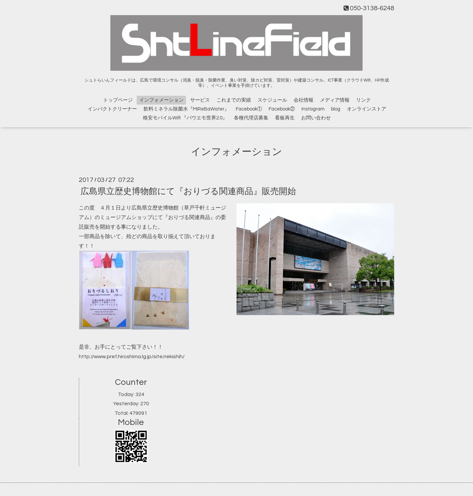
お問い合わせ (316, 117)
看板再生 (285, 117)
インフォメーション (161, 100)
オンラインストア (366, 109)
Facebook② (282, 109)
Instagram (313, 109)
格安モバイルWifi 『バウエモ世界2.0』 (185, 117)
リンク (363, 100)
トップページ (118, 100)
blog (335, 109)
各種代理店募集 (251, 117)
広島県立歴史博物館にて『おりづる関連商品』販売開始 (188, 191)
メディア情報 (334, 100)
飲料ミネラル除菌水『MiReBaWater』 (186, 109)
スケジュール (272, 100)
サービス (200, 100)
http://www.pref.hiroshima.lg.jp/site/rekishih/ (132, 356)
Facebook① (249, 109)
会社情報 (303, 100)
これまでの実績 (233, 100)
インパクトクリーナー (112, 109)
